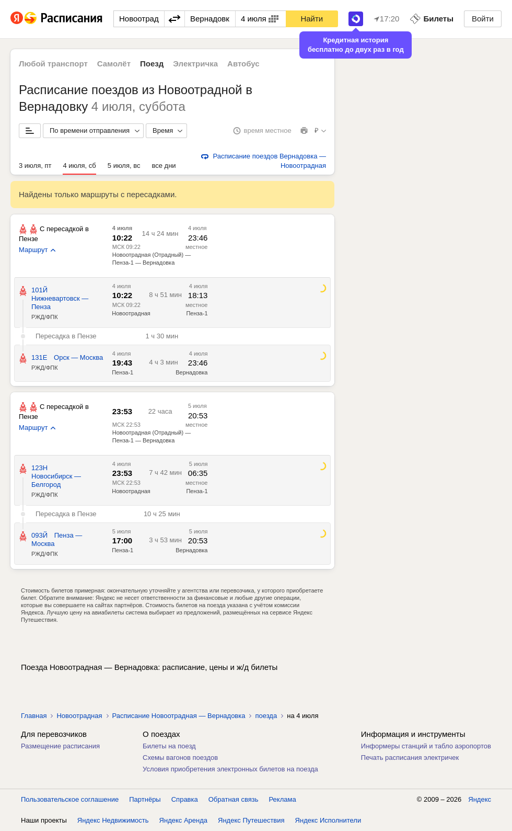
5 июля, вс (124, 165)
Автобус (243, 63)
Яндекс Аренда (183, 820)
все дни (164, 165)
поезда (266, 716)
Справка (184, 799)
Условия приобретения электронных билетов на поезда (230, 769)
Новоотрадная (131, 313)
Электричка (195, 63)
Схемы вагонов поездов (180, 757)
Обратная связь (233, 799)
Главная (33, 716)
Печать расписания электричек (410, 757)
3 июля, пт (35, 165)
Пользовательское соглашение (70, 799)
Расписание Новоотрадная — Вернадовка (179, 716)
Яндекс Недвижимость (113, 820)
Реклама (282, 799)
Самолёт (114, 63)
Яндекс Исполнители (328, 820)
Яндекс (479, 799)
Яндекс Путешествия (251, 820)
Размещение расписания (60, 746)
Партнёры (144, 799)
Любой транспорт (53, 63)
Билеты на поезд (169, 746)
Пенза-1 (196, 313)
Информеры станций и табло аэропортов (426, 746)
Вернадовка (191, 372)
